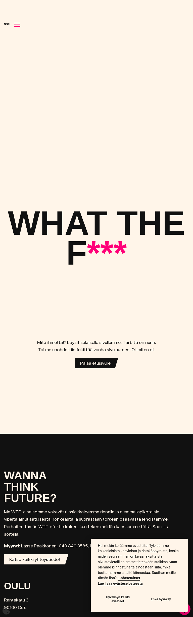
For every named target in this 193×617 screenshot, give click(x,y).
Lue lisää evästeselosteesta (120, 583)
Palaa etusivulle (95, 363)
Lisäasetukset (129, 578)
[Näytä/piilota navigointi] (17, 25)
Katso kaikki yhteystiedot (35, 559)
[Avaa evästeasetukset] (6, 610)
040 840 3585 (73, 545)
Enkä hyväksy (161, 599)
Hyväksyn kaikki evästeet (118, 599)
